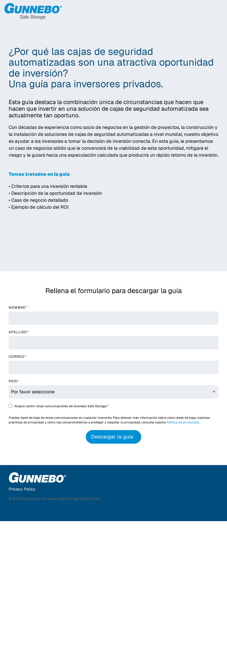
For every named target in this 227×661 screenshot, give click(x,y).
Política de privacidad (183, 562)
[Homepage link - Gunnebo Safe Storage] (37, 619)
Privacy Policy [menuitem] (22, 629)
